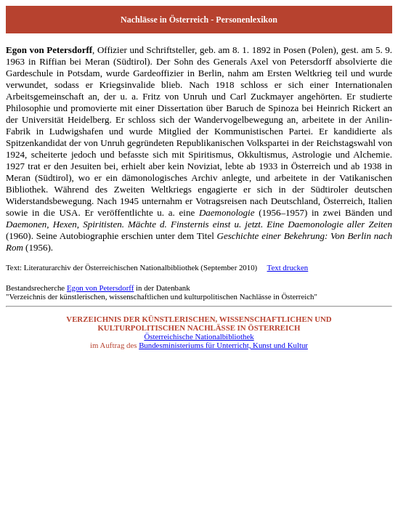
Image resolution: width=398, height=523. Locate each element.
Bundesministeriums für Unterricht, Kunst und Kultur (223, 345)
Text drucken (288, 267)
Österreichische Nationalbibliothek (198, 336)
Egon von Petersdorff (100, 287)
